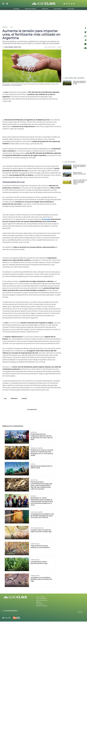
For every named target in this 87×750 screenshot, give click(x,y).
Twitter (64, 3)
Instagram (66, 3)
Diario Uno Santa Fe (41, 598)
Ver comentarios (32, 409)
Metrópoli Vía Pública (41, 605)
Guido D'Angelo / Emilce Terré (13, 47)
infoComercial (39, 604)
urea (11, 27)
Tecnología (70, 8)
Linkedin (71, 3)
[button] (3, 3)
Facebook (69, 3)
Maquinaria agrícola (30, 8)
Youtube (74, 3)
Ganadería (16, 8)
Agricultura (45, 8)
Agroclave (5, 27)
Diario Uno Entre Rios (41, 600)
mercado (47, 219)
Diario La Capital (40, 596)
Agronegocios (58, 8)
